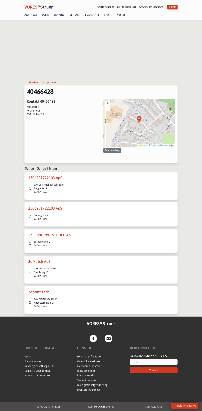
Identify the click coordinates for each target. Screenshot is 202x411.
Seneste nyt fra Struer (89, 356)
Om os (28, 356)
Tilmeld (172, 7)
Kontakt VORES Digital (37, 370)
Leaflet (143, 145)
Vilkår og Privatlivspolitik (39, 366)
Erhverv (59, 14)
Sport (108, 14)
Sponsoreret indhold (88, 389)
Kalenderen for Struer (89, 366)
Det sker (74, 14)
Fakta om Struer (86, 370)
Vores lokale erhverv (88, 361)
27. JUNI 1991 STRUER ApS (50, 235)
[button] (139, 119)
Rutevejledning (112, 150)
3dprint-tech (38, 292)
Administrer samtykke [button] (37, 375)
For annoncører (33, 361)
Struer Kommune (86, 380)
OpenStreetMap (157, 145)
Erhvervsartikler (86, 375)
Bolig (45, 14)
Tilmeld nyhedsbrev (184, 405)
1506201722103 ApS (45, 178)
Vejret (121, 14)
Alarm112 (30, 14)
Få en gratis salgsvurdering (92, 385)
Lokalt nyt (92, 14)
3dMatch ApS (39, 261)
